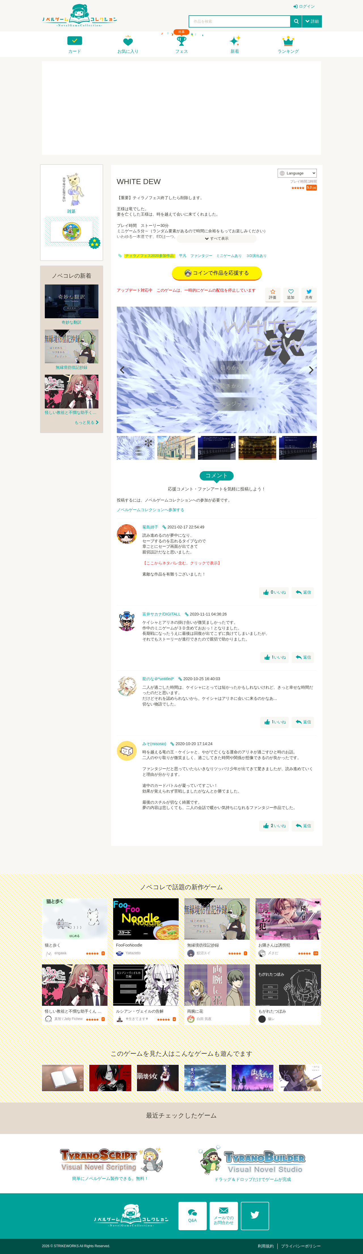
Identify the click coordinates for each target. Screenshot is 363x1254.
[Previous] (123, 370)
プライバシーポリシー (301, 1246)
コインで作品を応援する (217, 273)
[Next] (310, 370)
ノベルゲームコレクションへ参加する (150, 509)
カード (74, 51)
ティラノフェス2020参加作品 (149, 256)
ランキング (288, 51)
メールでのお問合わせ (224, 1214)
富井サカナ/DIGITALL (161, 614)
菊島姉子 (150, 527)
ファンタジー (201, 256)
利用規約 (266, 1246)
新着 (235, 51)
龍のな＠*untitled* (158, 678)
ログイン (307, 6)
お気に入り (128, 51)
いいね (274, 593)
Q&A (192, 1215)
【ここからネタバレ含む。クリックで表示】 (182, 563)
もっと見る (84, 422)
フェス (181, 51)
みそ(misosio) (154, 743)
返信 (303, 593)
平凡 (182, 256)
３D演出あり (256, 256)
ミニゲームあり (229, 256)
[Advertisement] (181, 108)
